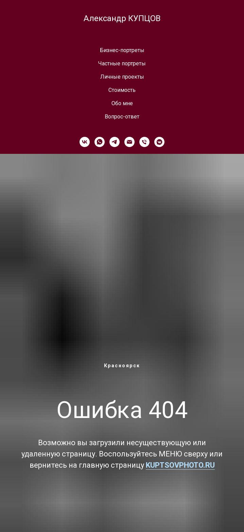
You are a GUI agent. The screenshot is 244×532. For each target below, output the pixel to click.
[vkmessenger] (159, 142)
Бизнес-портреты (122, 50)
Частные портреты (122, 63)
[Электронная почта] (129, 142)
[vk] (85, 142)
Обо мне (122, 103)
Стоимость (122, 90)
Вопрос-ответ (122, 116)
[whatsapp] (99, 142)
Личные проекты (122, 77)
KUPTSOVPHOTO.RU (180, 465)
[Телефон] (144, 142)
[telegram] (114, 142)
